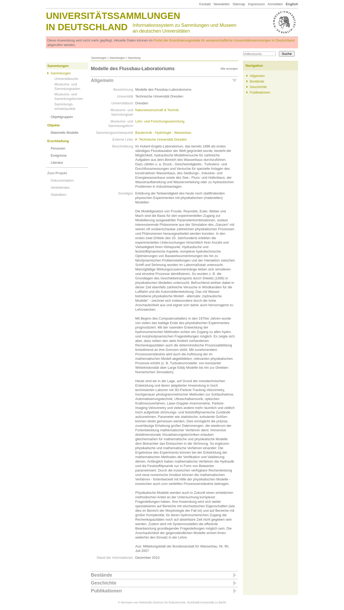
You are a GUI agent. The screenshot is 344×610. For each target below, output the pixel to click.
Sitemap (239, 4)
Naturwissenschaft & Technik (157, 110)
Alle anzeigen (229, 68)
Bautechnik (143, 133)
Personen (58, 148)
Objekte (53, 125)
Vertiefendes (60, 187)
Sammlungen (99, 58)
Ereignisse (59, 155)
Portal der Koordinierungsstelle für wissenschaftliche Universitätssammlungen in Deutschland (224, 40)
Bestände (101, 575)
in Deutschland (87, 27)
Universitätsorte (66, 79)
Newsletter (221, 4)
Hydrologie (163, 133)
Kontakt (205, 4)
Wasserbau (182, 133)
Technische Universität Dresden (163, 139)
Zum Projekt (57, 173)
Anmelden (275, 4)
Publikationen (106, 590)
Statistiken (58, 195)
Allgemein (102, 80)
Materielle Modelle (65, 133)
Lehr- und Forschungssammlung (159, 121)
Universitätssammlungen (113, 16)
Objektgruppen (62, 117)
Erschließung (58, 141)
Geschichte (103, 583)
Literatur (57, 163)
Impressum (256, 4)
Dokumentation (62, 180)
